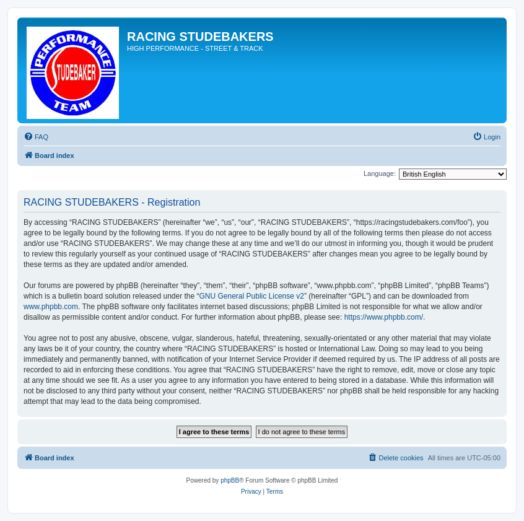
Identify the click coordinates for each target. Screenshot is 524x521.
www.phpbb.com (51, 306)
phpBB (230, 480)
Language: (380, 173)
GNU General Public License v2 (251, 296)
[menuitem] (36, 136)
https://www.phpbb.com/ (383, 317)
